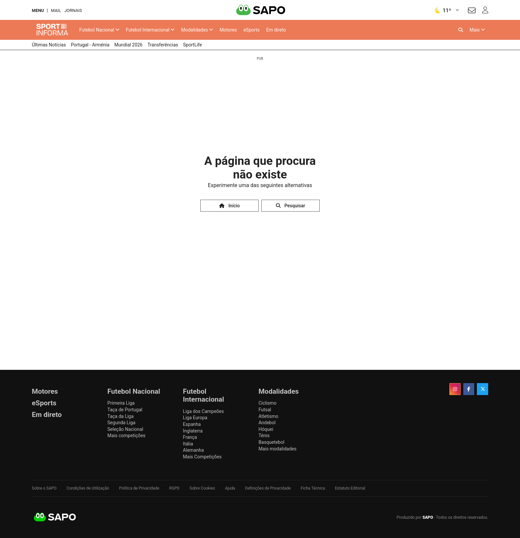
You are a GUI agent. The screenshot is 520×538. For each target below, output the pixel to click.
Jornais (73, 10)
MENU (38, 10)
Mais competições (126, 435)
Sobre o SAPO (44, 488)
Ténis (263, 435)
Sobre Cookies (202, 488)
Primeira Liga (121, 403)
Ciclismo (267, 403)
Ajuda (230, 488)
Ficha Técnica (313, 488)
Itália (188, 443)
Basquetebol (271, 442)
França (190, 437)
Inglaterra (193, 431)
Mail (56, 10)
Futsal (264, 409)
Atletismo (268, 416)
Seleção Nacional (125, 429)
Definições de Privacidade (268, 488)
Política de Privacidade (139, 488)
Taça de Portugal (124, 409)
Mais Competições (202, 456)
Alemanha (193, 450)
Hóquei (265, 429)
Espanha (192, 424)
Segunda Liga (121, 422)
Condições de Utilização (88, 488)
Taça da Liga (120, 416)
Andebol (266, 422)
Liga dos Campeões (203, 411)
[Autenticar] (472, 11)
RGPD (174, 488)
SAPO (55, 517)
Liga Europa (195, 417)
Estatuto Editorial (350, 488)
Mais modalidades (277, 448)
